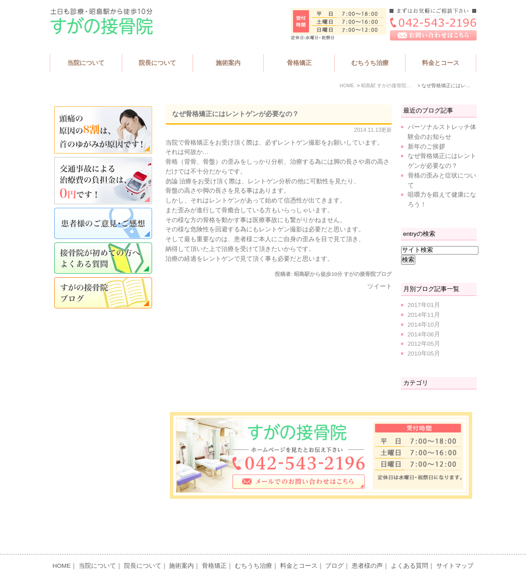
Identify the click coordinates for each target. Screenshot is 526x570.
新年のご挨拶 (426, 146)
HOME (61, 549)
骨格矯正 (214, 549)
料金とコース (298, 549)
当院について (97, 549)
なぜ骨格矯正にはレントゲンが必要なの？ (235, 113)
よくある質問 (409, 549)
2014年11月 (424, 314)
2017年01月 (424, 305)
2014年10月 (424, 324)
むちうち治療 (253, 549)
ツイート (379, 286)
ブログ (334, 549)
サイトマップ (455, 549)
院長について (142, 549)
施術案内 (181, 549)
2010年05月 (424, 353)
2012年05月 (424, 343)
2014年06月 (424, 334)
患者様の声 (367, 549)
